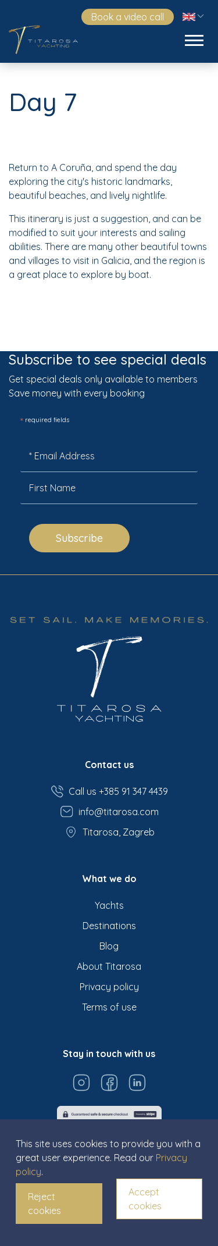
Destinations (109, 925)
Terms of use (109, 1007)
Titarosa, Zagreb (109, 832)
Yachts (109, 905)
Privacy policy (109, 986)
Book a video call (127, 17)
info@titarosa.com (109, 812)
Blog (109, 946)
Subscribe (79, 538)
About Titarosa (109, 966)
